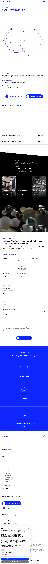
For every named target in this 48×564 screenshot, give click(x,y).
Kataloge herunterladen (13, 503)
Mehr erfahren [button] (15, 561)
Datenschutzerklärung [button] (22, 531)
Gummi (6, 481)
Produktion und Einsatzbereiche (12, 491)
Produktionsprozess (7, 449)
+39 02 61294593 (21, 269)
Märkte (4, 456)
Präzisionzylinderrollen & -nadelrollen (11, 496)
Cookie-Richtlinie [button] (20, 536)
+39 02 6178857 (21, 266)
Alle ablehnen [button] (8, 558)
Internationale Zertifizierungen (9, 453)
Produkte (5, 466)
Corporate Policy (32, 556)
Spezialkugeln (5, 7)
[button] (28, 528)
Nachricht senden (25, 338)
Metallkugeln (7, 475)
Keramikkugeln (8, 479)
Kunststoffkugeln (8, 477)
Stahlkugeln (7, 473)
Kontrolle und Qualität (7, 446)
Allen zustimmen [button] (22, 558)
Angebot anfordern (12, 508)
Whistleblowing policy (33, 560)
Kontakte (4, 460)
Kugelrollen (5, 488)
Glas (5, 483)
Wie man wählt (8, 493)
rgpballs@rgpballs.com (22, 276)
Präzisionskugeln (6, 470)
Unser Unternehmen (9, 442)
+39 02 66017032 (21, 268)
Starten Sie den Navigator (22, 263)
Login (29, 87)
